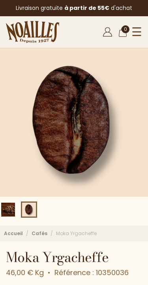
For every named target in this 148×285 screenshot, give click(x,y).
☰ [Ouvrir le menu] (136, 32)
